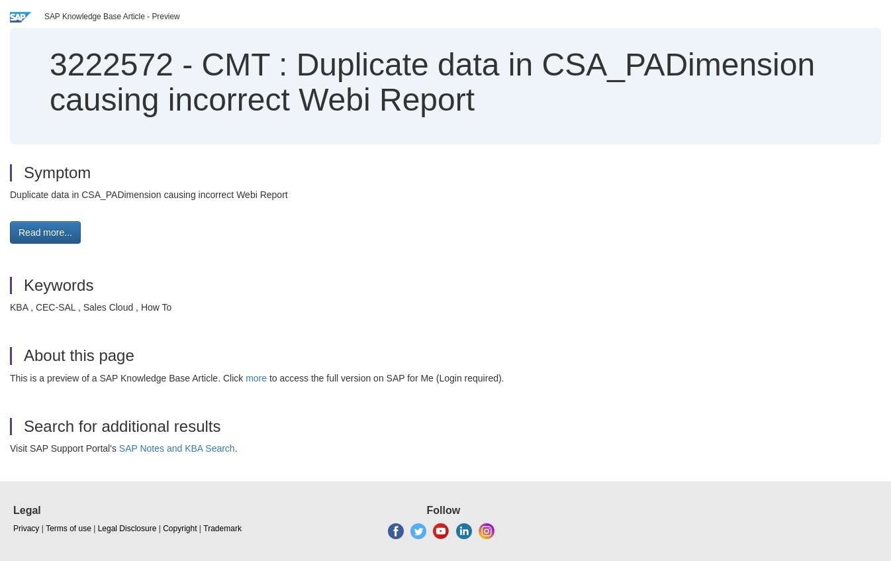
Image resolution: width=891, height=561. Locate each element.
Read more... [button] (45, 232)
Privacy (26, 528)
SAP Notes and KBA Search (177, 448)
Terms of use (68, 528)
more (256, 378)
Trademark (222, 528)
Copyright (180, 528)
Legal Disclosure (127, 528)
